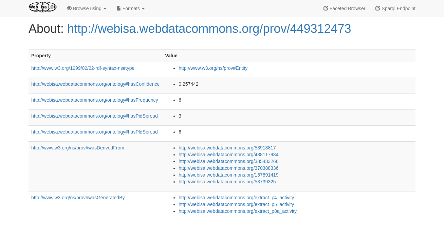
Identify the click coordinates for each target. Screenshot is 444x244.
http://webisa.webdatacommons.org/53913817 (227, 147)
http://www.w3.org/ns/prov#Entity (213, 68)
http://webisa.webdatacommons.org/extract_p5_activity (236, 204)
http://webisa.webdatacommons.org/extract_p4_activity (236, 197)
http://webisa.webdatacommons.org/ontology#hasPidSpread (94, 116)
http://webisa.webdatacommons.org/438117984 (228, 154)
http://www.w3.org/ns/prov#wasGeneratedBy (78, 197)
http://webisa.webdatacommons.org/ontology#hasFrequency (94, 100)
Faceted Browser (344, 8)
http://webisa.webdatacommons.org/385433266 (228, 161)
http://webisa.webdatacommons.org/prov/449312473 (209, 29)
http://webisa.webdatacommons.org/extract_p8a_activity (238, 211)
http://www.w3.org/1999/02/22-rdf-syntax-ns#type (82, 68)
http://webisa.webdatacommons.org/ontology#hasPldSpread (94, 132)
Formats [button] (130, 8)
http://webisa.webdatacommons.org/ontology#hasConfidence (95, 84)
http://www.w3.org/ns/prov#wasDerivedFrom (77, 147)
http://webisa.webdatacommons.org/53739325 (227, 181)
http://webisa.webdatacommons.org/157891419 (228, 175)
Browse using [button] (86, 8)
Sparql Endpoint (395, 8)
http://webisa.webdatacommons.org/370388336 (228, 168)
